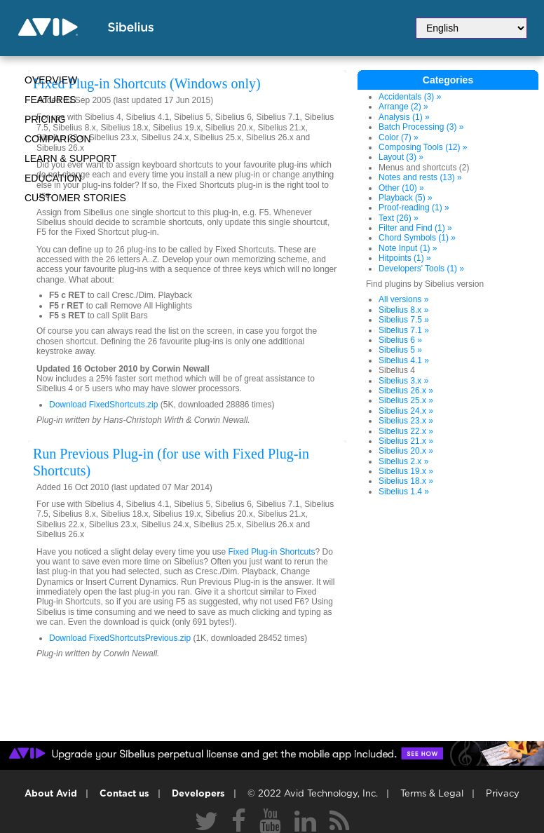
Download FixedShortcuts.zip (103, 404)
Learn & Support (70, 158)
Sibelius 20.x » (406, 451)
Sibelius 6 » (400, 340)
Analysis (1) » (404, 117)
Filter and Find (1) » (415, 228)
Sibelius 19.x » (406, 471)
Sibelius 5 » (400, 350)
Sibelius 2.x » (403, 461)
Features (50, 99)
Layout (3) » (401, 157)
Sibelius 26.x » (406, 390)
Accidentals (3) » (410, 97)
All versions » (403, 299)
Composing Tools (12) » (423, 147)
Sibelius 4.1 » (404, 360)
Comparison (58, 138)
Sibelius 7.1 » (404, 330)
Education (53, 178)
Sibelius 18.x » (406, 481)
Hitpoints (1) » (405, 258)
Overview (51, 80)
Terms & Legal (431, 794)
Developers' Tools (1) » (421, 268)
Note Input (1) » (408, 248)
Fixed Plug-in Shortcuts (271, 552)
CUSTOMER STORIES (75, 197)
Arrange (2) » (403, 106)
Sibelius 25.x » (406, 400)
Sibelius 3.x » (403, 381)
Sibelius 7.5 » (404, 320)
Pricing (45, 119)
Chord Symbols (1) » (417, 238)
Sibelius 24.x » (406, 411)
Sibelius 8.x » (403, 310)
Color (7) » (399, 137)
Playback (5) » (406, 198)
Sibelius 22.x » (406, 431)
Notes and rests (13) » (420, 177)
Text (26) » (399, 218)
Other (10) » (401, 188)
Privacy (502, 794)
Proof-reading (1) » (414, 207)
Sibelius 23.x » (406, 421)
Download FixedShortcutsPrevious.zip (120, 638)
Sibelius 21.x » (406, 441)
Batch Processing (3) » (421, 127)
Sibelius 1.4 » (404, 491)
